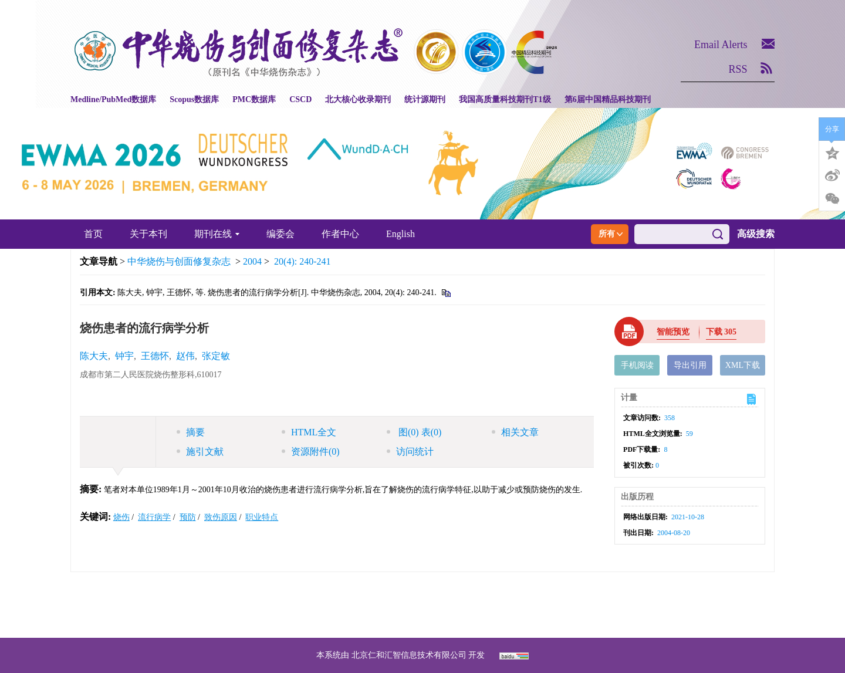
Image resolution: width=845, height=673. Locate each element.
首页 (93, 234)
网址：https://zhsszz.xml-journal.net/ (422, 618)
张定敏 (216, 356)
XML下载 (742, 365)
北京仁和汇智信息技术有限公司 (409, 655)
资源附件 (311, 451)
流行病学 (154, 517)
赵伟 (185, 356)
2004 (252, 261)
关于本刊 (148, 234)
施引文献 (200, 451)
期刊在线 (216, 234)
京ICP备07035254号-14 (507, 590)
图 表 (414, 432)
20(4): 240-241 (302, 261)
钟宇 (124, 356)
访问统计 (410, 451)
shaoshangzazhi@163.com (437, 604)
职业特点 (261, 517)
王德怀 (155, 356)
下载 (721, 331)
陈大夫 (94, 356)
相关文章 (515, 432)
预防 (188, 517)
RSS (738, 69)
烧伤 (121, 517)
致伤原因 (220, 517)
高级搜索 (756, 234)
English (400, 234)
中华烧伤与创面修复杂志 (179, 261)
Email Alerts (720, 44)
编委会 (280, 234)
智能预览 (673, 331)
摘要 (191, 432)
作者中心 (340, 234)
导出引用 (690, 365)
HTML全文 (309, 432)
